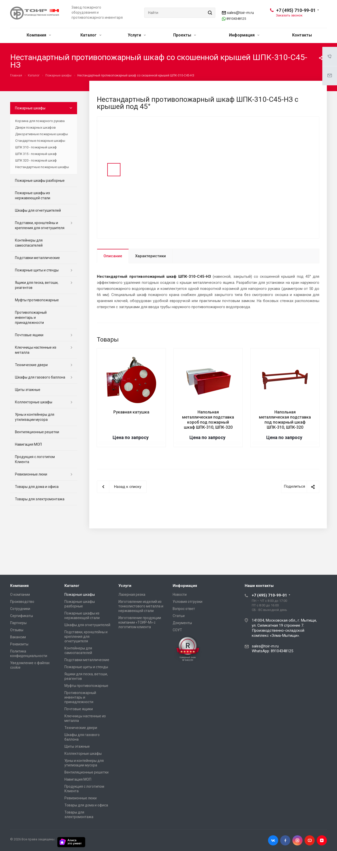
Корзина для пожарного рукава (40, 121)
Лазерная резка (131, 594)
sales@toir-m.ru (240, 12)
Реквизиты (19, 644)
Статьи (179, 616)
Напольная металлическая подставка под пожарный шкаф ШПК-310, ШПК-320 (285, 420)
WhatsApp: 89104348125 (272, 651)
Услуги (137, 35)
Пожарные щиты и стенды (37, 270)
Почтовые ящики (29, 335)
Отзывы (16, 630)
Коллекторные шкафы (33, 402)
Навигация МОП (28, 444)
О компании (20, 594)
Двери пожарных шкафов (35, 127)
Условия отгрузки (187, 602)
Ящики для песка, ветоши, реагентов (36, 285)
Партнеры (18, 623)
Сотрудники (20, 609)
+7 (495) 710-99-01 (296, 10)
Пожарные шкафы (30, 108)
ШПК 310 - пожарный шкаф (36, 147)
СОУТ (177, 630)
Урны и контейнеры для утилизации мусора (34, 417)
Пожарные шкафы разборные (40, 181)
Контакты (302, 35)
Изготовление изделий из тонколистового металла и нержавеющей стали (140, 606)
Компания (39, 35)
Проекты (184, 35)
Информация (244, 35)
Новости (180, 594)
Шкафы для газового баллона (40, 377)
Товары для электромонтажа (39, 499)
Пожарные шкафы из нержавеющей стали (32, 195)
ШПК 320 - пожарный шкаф (36, 160)
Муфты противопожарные (37, 300)
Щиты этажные (27, 390)
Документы (182, 623)
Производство (22, 602)
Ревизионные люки (31, 474)
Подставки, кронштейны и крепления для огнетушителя (39, 225)
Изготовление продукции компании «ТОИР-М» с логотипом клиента (139, 622)
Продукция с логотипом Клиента (35, 459)
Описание (112, 256)
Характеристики (150, 256)
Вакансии (18, 637)
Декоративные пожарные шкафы (41, 134)
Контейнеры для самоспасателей (29, 242)
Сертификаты (21, 616)
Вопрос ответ (184, 609)
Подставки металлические (37, 258)
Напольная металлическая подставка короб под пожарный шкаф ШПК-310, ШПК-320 (208, 420)
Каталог (90, 35)
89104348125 (236, 19)
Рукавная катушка (131, 412)
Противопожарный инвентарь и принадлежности (31, 317)
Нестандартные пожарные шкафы (42, 167)
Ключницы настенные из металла (35, 349)
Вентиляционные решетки (37, 432)
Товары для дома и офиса (37, 487)
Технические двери (31, 365)
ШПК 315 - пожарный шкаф (36, 154)
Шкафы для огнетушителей (38, 210)
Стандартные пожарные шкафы (40, 141)
